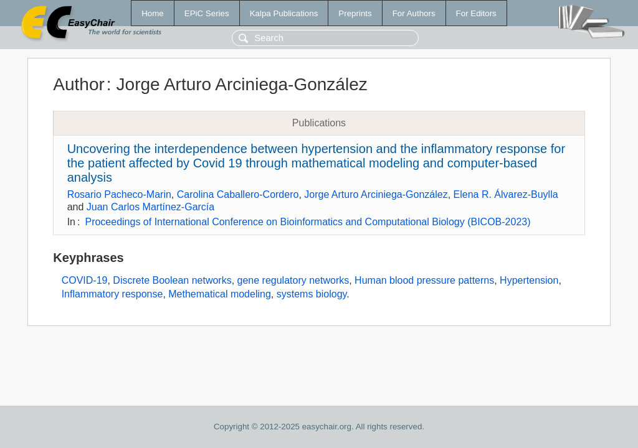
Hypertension (529, 280)
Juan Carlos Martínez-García (150, 207)
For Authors (414, 13)
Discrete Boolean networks (172, 280)
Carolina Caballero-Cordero (238, 194)
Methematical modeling (219, 294)
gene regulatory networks (293, 280)
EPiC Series (206, 13)
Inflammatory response (112, 294)
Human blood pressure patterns (424, 280)
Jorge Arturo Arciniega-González (375, 194)
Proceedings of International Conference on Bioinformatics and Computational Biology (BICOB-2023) (307, 222)
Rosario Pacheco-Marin (119, 194)
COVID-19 (85, 280)
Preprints (354, 13)
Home (152, 13)
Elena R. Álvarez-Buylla (506, 194)
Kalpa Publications (284, 13)
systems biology (312, 294)
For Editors (476, 13)
